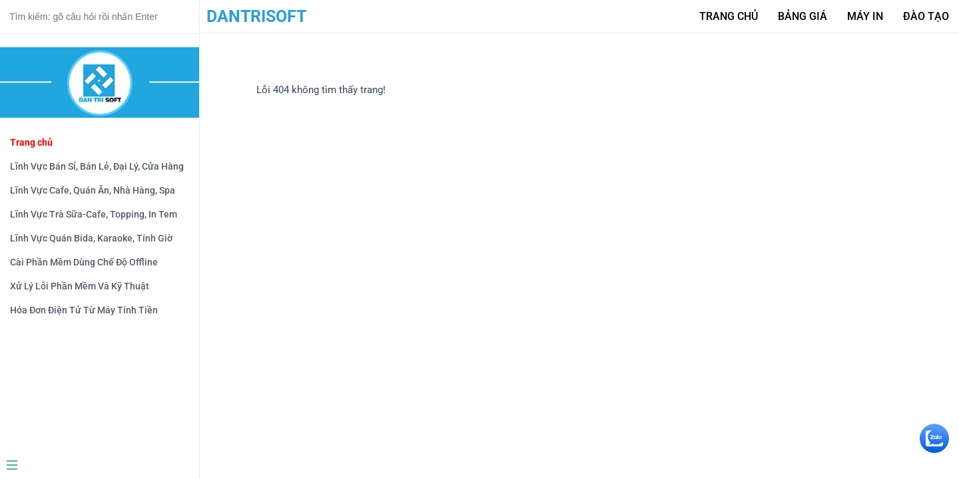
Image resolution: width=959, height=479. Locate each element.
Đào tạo (926, 16)
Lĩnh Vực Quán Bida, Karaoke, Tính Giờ (91, 238)
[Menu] (94, 466)
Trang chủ (31, 142)
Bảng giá (802, 16)
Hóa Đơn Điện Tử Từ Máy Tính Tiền (84, 310)
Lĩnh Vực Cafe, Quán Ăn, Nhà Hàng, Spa (92, 190)
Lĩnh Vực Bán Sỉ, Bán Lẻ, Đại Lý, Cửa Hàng (97, 166)
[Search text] (99, 16)
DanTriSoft (256, 16)
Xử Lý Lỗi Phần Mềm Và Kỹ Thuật (79, 286)
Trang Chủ (728, 16)
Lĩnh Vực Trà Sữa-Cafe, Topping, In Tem (93, 214)
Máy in (865, 16)
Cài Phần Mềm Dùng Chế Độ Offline (84, 262)
